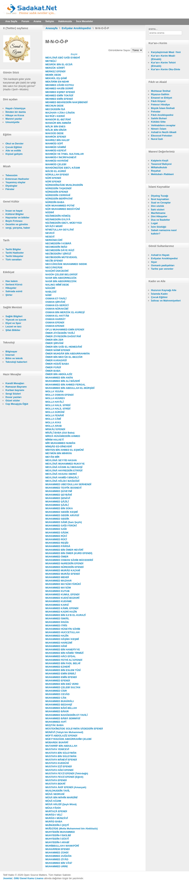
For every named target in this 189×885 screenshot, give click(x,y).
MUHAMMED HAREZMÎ (58, 642)
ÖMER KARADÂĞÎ (56, 360)
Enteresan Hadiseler (17, 178)
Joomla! (7, 878)
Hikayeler (10, 287)
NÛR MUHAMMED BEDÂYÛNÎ (62, 209)
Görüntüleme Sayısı (119, 50)
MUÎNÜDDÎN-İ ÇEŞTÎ (57, 825)
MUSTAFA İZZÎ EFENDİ (58, 766)
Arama (37, 21)
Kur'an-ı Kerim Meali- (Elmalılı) (163, 57)
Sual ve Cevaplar (161, 202)
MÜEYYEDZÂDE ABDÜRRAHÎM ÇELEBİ (68, 739)
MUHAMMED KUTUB (57, 591)
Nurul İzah (157, 139)
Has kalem (11, 281)
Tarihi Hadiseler (14, 252)
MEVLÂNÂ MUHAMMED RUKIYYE (65, 463)
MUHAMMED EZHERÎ (57, 666)
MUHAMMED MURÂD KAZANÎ (62, 570)
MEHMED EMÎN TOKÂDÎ (59, 95)
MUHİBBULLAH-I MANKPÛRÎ (62, 845)
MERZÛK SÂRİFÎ (55, 67)
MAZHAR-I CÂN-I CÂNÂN (60, 112)
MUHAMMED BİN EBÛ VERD (62, 684)
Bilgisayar (11, 351)
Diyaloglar (11, 185)
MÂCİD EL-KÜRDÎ (55, 171)
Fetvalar (155, 111)
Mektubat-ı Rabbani (162, 174)
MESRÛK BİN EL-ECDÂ (59, 64)
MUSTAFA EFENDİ (56, 780)
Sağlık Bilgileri (13, 316)
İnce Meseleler (84, 21)
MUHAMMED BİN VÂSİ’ (58, 863)
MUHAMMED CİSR (56, 690)
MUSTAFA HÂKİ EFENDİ (59, 770)
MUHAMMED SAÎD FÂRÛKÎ (61, 525)
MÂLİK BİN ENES (55, 126)
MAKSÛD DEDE (54, 133)
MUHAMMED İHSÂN (57, 622)
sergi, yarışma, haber (17, 227)
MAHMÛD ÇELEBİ (55, 164)
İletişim (50, 21)
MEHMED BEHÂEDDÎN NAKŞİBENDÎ (66, 102)
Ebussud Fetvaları (161, 135)
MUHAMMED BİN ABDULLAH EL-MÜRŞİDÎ (69, 388)
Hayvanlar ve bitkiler (17, 217)
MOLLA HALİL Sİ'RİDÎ (57, 405)
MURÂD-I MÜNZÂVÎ (56, 818)
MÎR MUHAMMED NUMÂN (60, 443)
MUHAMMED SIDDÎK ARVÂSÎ (62, 515)
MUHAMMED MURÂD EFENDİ (62, 573)
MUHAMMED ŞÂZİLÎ (57, 501)
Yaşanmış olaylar (15, 182)
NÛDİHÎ (49, 212)
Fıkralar (9, 189)
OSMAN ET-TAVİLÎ (55, 298)
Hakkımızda (65, 21)
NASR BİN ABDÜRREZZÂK (61, 277)
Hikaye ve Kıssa (14, 115)
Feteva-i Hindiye (160, 104)
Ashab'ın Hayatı (160, 255)
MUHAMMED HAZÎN (56, 635)
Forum (25, 21)
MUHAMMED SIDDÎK (57, 518)
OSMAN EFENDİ (54, 322)
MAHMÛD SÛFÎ (54, 143)
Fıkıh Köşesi (158, 101)
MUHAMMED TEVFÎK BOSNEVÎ (63, 487)
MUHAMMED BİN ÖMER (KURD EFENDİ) (68, 553)
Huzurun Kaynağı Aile (163, 290)
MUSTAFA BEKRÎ (55, 783)
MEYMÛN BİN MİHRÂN (58, 453)
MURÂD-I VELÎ (53, 814)
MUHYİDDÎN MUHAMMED (60, 832)
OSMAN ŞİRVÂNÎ (55, 301)
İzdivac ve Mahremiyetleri (166, 300)
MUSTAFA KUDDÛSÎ (57, 763)
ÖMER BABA (52, 370)
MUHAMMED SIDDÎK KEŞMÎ (61, 512)
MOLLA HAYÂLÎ (54, 401)
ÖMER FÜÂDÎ (53, 367)
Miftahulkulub (159, 167)
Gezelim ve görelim (16, 224)
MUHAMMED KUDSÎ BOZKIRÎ (62, 597)
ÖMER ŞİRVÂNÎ (54, 343)
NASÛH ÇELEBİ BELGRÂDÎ (61, 274)
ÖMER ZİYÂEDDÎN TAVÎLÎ (60, 333)
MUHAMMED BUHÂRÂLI (59, 701)
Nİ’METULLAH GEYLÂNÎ (59, 229)
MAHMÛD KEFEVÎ (55, 150)
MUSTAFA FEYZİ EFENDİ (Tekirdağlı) (66, 773)
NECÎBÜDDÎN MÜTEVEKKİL (61, 257)
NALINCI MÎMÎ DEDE (57, 284)
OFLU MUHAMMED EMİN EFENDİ (64, 329)
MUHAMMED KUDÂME (58, 601)
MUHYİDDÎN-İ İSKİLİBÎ (58, 835)
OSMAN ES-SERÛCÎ (57, 305)
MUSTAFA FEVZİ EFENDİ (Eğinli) (64, 776)
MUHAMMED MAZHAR (58, 580)
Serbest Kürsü (13, 284)
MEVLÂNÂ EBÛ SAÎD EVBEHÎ (62, 57)
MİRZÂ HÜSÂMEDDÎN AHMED (62, 436)
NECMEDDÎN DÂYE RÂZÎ (59, 250)
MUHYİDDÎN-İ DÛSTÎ (57, 838)
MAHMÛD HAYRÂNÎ (56, 160)
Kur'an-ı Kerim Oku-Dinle (165, 69)
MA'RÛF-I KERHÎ (55, 116)
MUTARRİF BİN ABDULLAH (61, 745)
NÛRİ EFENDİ (53, 178)
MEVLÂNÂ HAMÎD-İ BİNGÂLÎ (62, 477)
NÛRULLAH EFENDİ (57, 174)
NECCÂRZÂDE (54, 267)
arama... (153, 28)
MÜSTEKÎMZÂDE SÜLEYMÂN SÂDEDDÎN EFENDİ (74, 728)
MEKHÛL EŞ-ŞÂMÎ (56, 78)
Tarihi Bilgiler (13, 249)
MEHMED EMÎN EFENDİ (59, 98)
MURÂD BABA (53, 821)
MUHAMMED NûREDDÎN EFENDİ (64, 563)
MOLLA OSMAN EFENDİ (59, 394)
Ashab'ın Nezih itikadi (163, 132)
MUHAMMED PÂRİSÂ (57, 546)
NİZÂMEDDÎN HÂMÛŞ (57, 215)
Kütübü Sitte (158, 121)
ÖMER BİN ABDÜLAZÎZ (58, 374)
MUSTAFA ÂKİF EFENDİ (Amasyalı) (65, 787)
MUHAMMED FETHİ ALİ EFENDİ (63, 659)
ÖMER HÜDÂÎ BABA (57, 363)
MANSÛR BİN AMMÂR (58, 122)
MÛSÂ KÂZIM (53, 800)
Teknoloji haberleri (16, 361)
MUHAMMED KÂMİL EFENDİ (61, 608)
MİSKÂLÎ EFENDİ (55, 429)
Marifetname (158, 213)
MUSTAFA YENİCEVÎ (57, 749)
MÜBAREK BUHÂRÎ (56, 742)
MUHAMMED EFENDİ (57, 680)
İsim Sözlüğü (158, 226)
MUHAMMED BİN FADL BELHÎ (62, 663)
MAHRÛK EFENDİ (55, 136)
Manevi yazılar (13, 118)
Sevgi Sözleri (13, 393)
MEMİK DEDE (53, 74)
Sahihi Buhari (159, 118)
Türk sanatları (13, 259)
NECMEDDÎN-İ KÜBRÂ (58, 243)
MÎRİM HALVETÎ (54, 439)
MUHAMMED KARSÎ (57, 604)
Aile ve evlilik (13, 150)
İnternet (10, 354)
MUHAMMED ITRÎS (56, 625)
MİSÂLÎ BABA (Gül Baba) (59, 432)
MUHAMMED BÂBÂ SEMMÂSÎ (62, 718)
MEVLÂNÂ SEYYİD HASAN (61, 460)
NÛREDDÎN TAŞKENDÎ (58, 188)
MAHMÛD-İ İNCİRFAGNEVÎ (60, 157)
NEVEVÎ (49, 233)
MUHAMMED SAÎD (56, 529)
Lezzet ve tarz (13, 326)
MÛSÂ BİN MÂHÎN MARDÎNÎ (61, 797)
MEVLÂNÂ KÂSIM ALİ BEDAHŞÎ (63, 467)
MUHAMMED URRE (56, 866)
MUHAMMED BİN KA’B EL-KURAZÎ (65, 615)
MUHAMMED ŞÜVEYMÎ (58, 491)
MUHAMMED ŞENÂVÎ (57, 498)
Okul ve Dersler (14, 143)
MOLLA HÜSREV (55, 398)
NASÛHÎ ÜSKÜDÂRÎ (56, 270)
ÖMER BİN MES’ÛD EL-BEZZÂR (63, 357)
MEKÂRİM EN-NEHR (57, 81)
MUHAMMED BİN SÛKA (59, 508)
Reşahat (156, 170)
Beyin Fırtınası (13, 220)
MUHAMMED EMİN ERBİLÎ (60, 673)
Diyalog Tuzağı (159, 195)
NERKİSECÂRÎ (53, 240)
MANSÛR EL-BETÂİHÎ (58, 119)
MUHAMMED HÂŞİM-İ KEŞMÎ (62, 639)
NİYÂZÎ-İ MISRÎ (53, 226)
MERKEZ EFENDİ (55, 71)
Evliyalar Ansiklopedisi (76, 28)
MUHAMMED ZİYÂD (56, 859)
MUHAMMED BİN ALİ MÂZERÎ (62, 381)
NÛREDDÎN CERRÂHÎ (57, 195)
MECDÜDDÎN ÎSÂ (55, 109)
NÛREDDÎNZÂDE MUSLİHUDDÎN (64, 185)
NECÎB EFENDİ (54, 260)
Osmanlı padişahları (162, 265)
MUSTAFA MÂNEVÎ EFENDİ (61, 759)
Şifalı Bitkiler (12, 330)
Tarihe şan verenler (162, 268)
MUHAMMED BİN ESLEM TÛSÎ (63, 670)
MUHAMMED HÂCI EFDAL (60, 656)
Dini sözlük (157, 206)
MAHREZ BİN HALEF (57, 140)
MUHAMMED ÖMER (56, 556)
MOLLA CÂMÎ (53, 418)
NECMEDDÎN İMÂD (56, 246)
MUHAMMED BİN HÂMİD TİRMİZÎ (64, 652)
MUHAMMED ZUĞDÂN (58, 856)
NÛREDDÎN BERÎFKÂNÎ (58, 198)
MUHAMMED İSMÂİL (57, 618)
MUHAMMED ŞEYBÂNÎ (58, 494)
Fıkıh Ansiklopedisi (162, 115)
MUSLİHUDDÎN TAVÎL (57, 790)
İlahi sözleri (157, 209)
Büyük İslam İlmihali (163, 108)
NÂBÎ (48, 295)
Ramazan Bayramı (16, 386)
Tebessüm (11, 175)
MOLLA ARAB (53, 425)
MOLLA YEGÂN (54, 391)
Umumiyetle (12, 122)
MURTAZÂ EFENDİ (56, 811)
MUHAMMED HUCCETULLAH (62, 632)
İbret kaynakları (160, 199)
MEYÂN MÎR (52, 456)
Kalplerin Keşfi (159, 160)
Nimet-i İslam (158, 128)
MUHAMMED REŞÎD (56, 542)
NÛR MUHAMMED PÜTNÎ (59, 205)
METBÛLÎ (50, 61)
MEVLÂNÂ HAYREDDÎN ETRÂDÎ (63, 470)
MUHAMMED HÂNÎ (56, 646)
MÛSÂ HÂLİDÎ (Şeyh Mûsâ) (61, 804)
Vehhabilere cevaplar (163, 125)
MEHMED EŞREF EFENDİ (60, 92)
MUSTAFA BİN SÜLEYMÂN (60, 752)
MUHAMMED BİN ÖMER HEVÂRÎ (64, 549)
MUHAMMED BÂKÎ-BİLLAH (61, 708)
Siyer (154, 262)
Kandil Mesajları (14, 383)
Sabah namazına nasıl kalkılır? (164, 232)
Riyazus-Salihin (160, 94)
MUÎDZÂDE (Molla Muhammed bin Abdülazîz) (71, 828)
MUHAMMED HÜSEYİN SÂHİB (62, 628)
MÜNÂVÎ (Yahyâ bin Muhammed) (64, 732)
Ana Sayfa (11, 21)
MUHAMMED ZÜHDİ (56, 852)
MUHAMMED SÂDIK (57, 532)
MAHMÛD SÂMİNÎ (55, 147)
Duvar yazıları (13, 397)
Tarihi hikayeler (14, 256)
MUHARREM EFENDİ (57, 849)
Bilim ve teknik (14, 358)
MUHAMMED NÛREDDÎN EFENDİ (64, 567)
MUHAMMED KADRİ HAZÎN (61, 611)
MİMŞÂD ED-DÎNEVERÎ (58, 446)
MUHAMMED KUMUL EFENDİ (62, 594)
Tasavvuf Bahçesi (161, 164)
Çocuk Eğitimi (13, 147)
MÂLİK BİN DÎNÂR (56, 129)
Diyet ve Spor (13, 323)
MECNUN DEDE (54, 105)
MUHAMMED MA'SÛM (58, 587)
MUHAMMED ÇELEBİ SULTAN (62, 687)
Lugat (154, 223)
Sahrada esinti (13, 291)
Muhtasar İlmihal (160, 91)
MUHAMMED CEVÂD (57, 694)
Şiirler (8, 294)
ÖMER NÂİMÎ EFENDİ (57, 350)
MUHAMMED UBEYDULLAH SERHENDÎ (68, 484)
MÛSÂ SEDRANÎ (54, 794)
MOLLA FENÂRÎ (54, 415)
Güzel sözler (12, 400)
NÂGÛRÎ (50, 288)
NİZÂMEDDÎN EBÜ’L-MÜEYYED (63, 222)
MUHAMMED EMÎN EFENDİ (61, 677)
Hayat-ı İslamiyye (15, 108)
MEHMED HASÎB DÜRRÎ (59, 88)
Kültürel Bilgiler (14, 214)
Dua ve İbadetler (160, 219)
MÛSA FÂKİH (53, 807)
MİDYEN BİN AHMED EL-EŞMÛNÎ (64, 449)
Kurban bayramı (14, 390)
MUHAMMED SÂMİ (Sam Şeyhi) (63, 522)
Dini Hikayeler (159, 216)
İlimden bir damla (15, 112)
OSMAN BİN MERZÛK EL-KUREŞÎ (64, 312)
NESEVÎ (49, 236)
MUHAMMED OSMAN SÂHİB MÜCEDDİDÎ (69, 560)
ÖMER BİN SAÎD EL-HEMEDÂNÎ (63, 346)
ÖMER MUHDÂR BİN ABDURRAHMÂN (67, 353)
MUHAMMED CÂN (55, 697)
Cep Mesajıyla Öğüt (16, 403)
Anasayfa (52, 28)
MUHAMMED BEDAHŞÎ (58, 704)
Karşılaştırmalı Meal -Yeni (166, 52)
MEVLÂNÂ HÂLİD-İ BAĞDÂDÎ (62, 480)
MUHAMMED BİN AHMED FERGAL (65, 384)
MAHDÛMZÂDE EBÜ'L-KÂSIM (62, 167)
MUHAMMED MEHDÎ (57, 577)
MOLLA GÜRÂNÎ (54, 412)
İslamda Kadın (159, 293)
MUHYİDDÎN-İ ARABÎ (57, 842)
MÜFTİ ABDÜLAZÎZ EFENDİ (61, 735)
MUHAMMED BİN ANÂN (59, 377)
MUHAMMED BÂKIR (57, 711)
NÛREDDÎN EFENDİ (56, 191)
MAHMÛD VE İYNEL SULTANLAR (64, 154)
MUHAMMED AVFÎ (55, 721)
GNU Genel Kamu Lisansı (28, 878)
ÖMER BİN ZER (54, 339)
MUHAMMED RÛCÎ (56, 536)
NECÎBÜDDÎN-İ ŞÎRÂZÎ (58, 253)
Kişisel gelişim (13, 154)
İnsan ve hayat (13, 210)
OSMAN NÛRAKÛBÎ (56, 308)
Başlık (74, 54)
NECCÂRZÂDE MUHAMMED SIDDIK (66, 264)
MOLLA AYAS (53, 422)
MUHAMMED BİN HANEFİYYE (62, 649)
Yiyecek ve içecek (15, 319)
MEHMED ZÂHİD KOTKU (59, 85)
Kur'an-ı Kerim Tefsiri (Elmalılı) (163, 64)
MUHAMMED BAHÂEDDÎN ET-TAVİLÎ (66, 715)
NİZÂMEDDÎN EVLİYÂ (57, 219)
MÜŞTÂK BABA (54, 725)
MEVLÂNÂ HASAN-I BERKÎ (61, 473)
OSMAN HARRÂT (55, 319)
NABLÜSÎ (50, 291)
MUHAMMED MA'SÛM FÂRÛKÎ (63, 584)
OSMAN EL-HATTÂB (57, 315)
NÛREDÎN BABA (54, 202)
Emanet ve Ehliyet (161, 97)
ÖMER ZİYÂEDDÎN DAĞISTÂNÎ (63, 336)
